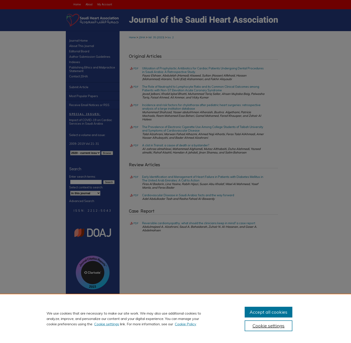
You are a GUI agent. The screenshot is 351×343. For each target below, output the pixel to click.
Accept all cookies (268, 312)
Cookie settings (106, 324)
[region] (175, 318)
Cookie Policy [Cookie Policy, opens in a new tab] (185, 324)
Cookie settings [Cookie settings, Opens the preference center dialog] (269, 325)
